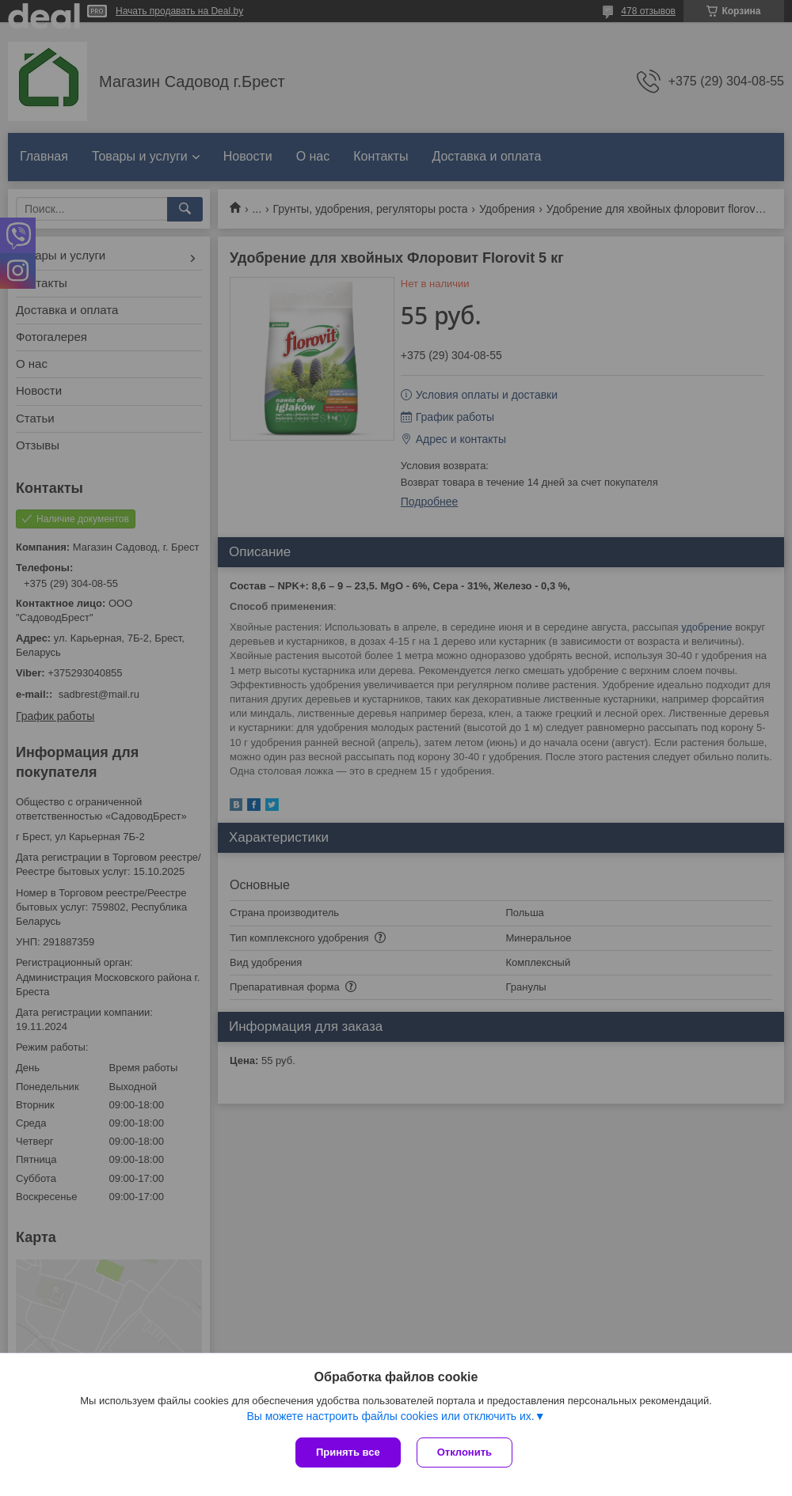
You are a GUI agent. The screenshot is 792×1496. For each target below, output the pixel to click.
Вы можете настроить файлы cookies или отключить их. (390, 1416)
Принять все (348, 1452)
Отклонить (464, 1452)
